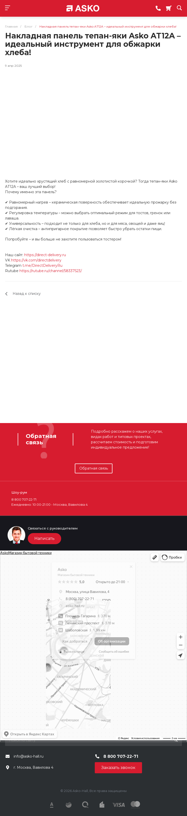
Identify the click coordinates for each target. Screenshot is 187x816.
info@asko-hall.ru (28, 756)
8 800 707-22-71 (120, 756)
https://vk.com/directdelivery (36, 260)
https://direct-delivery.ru (45, 255)
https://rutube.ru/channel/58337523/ (50, 271)
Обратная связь (93, 468)
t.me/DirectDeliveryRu (42, 265)
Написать (44, 538)
